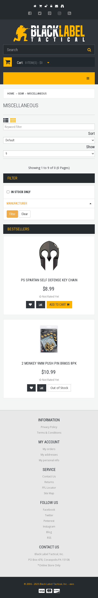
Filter (12, 214)
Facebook (49, 509)
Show (90, 147)
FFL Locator (49, 487)
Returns (49, 482)
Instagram (49, 526)
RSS (49, 538)
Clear (24, 214)
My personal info (49, 460)
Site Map (49, 493)
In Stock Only (21, 192)
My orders (49, 449)
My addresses (49, 454)
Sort (91, 133)
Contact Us (49, 476)
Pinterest (49, 521)
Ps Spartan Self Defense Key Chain (49, 280)
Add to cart (59, 304)
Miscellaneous (37, 93)
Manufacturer (17, 203)
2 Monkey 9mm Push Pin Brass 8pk (49, 363)
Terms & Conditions (49, 432)
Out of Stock (59, 388)
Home (10, 93)
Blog (49, 532)
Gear (21, 93)
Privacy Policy (49, 427)
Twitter (49, 515)
